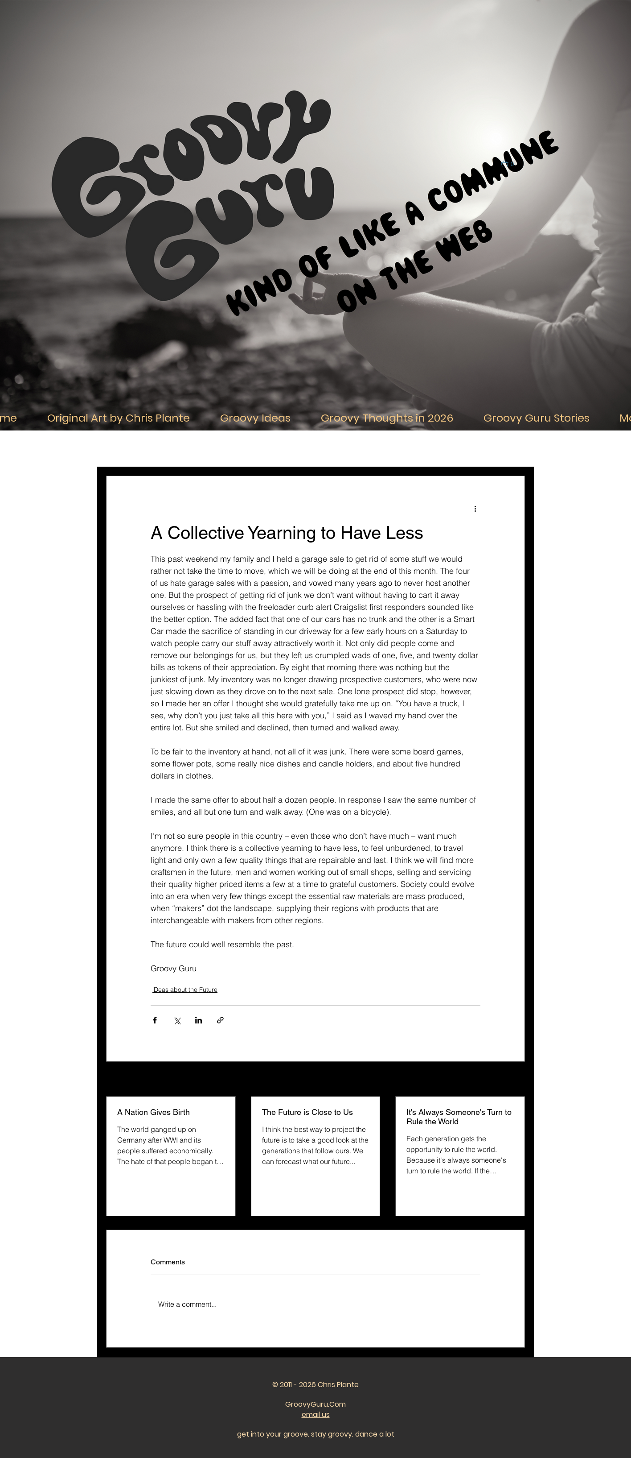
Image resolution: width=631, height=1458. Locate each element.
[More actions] (475, 508)
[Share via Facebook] (155, 1020)
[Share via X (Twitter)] (176, 1020)
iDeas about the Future (465, 448)
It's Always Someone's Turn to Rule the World (459, 1116)
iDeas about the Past (391, 448)
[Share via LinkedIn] (198, 1020)
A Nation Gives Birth (153, 1112)
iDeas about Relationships (313, 448)
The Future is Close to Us (307, 1112)
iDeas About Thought (235, 448)
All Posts (117, 448)
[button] (511, 164)
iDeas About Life (168, 448)
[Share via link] (220, 1020)
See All (515, 1080)
